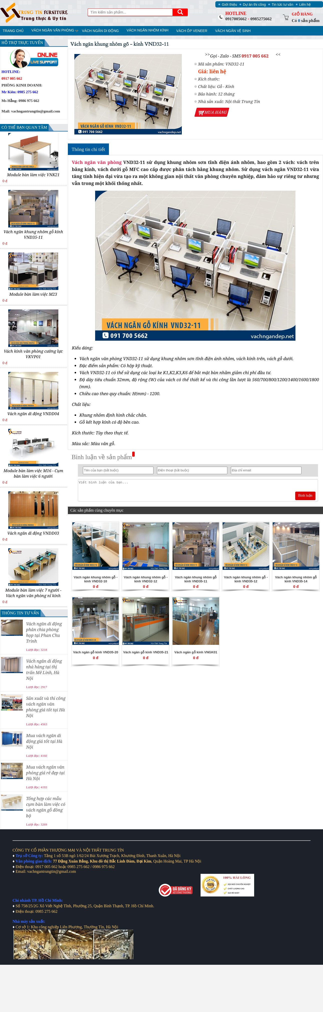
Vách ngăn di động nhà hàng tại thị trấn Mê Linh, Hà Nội (44, 669)
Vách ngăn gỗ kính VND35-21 (145, 652)
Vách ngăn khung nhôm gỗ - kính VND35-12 (246, 579)
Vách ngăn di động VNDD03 (33, 533)
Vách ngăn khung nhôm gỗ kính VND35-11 (33, 234)
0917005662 (236, 18)
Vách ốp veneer (191, 31)
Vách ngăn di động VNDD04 (33, 413)
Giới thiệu (229, 4)
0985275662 (261, 18)
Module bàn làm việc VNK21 (33, 174)
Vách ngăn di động (100, 31)
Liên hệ (305, 4)
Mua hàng (216, 112)
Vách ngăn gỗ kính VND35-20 (95, 652)
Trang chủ (13, 31)
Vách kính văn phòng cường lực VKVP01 (33, 353)
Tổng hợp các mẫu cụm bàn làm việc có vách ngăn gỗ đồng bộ (45, 807)
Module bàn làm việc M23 (33, 294)
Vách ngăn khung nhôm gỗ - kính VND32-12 (146, 579)
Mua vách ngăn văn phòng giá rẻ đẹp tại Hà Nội (45, 772)
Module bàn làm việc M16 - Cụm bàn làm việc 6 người (33, 473)
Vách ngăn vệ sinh (233, 31)
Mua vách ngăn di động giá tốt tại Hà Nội (44, 741)
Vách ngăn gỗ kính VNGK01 (195, 652)
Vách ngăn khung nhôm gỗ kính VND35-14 (296, 579)
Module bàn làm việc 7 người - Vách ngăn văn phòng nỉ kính (33, 592)
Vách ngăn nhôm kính (147, 30)
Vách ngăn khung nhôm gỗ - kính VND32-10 (95, 579)
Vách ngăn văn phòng (52, 30)
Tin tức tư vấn (282, 4)
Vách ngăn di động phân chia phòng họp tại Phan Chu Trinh (44, 632)
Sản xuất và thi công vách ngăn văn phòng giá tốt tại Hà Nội (45, 706)
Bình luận (305, 495)
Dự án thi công (254, 4)
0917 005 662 (255, 56)
